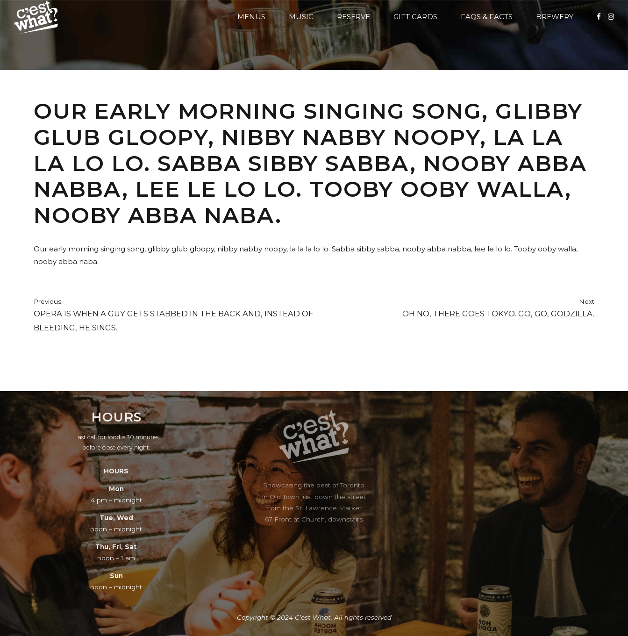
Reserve (353, 16)
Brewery (554, 16)
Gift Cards (415, 16)
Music (301, 16)
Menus (251, 16)
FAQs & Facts (487, 16)
